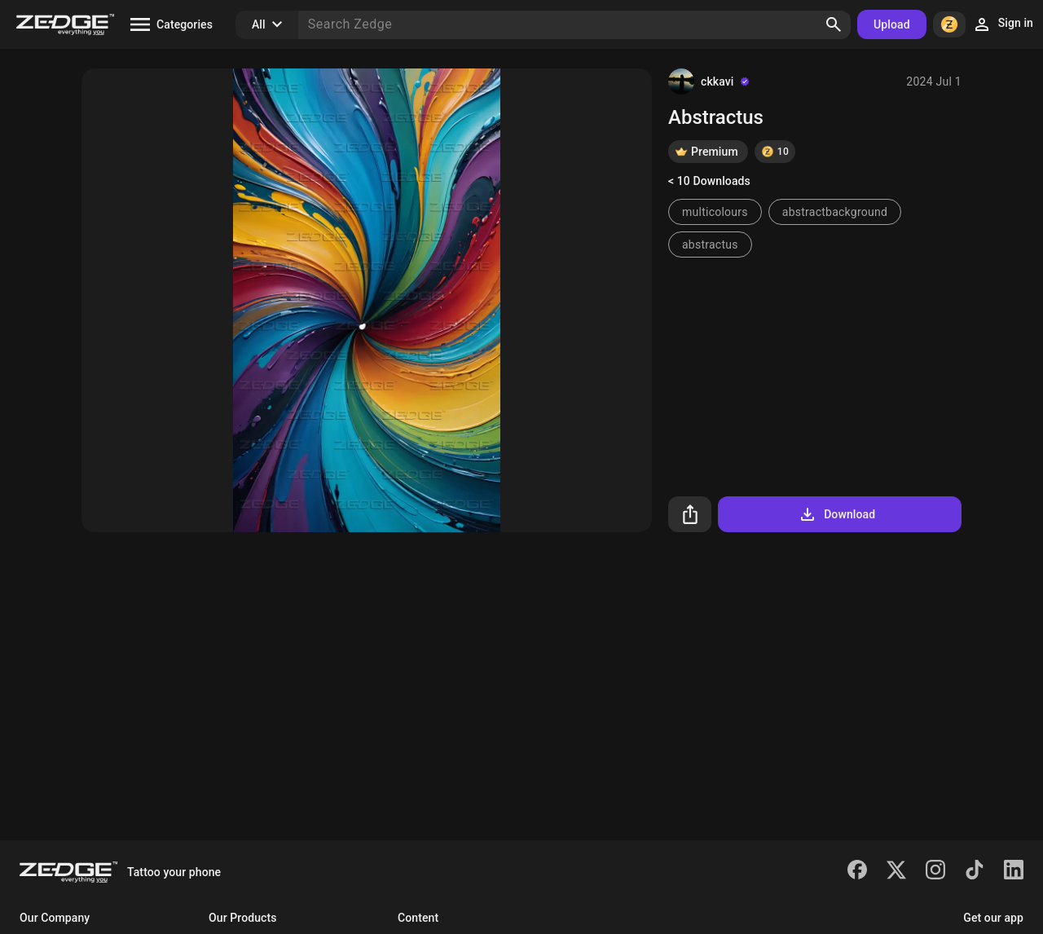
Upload (892, 24)
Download (836, 514)
